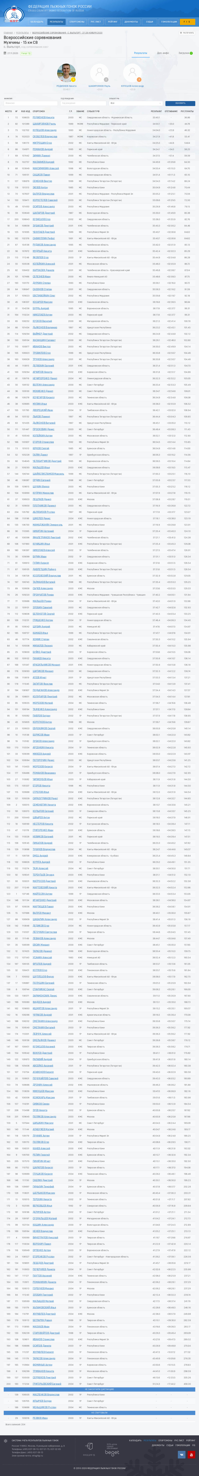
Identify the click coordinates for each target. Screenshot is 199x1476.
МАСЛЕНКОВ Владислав (46, 1395)
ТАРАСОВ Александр (44, 1358)
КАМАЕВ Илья (40, 633)
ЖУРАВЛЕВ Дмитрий (44, 1314)
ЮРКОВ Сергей (41, 448)
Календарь (37, 22)
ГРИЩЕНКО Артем (43, 620)
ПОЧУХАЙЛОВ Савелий (45, 1078)
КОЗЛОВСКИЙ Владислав (47, 576)
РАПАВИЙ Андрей (42, 1059)
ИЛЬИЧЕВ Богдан (42, 1401)
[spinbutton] (83, 103)
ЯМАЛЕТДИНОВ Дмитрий (47, 537)
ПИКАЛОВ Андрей (43, 843)
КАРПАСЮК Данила (43, 270)
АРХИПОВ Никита (42, 372)
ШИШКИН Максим (43, 1123)
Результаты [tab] (140, 53)
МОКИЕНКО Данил (43, 391)
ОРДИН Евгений (41, 480)
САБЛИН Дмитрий (43, 1180)
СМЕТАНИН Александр (45, 1021)
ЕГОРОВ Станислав (43, 442)
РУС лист (96, 22)
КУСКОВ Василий (42, 321)
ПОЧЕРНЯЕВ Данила (44, 1269)
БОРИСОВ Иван (41, 735)
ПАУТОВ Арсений (42, 1276)
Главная (8, 33)
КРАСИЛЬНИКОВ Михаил (46, 665)
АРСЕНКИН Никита (43, 747)
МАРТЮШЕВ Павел (43, 907)
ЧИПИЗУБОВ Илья (43, 779)
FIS (187, 22)
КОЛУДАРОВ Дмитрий (45, 697)
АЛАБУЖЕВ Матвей (43, 1129)
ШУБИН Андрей (41, 627)
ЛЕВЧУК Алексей (42, 1034)
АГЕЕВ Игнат (39, 677)
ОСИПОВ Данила (42, 1346)
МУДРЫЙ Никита (42, 251)
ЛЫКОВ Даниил (41, 417)
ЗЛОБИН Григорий (43, 1295)
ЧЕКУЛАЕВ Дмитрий (44, 232)
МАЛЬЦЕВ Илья (41, 467)
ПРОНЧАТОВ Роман (43, 595)
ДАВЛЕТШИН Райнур (44, 569)
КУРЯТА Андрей (41, 862)
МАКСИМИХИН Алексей (46, 168)
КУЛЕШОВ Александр (132, 86)
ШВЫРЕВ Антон (41, 817)
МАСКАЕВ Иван (41, 1327)
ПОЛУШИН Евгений (43, 983)
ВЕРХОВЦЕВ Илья (42, 1206)
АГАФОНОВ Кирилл (43, 1072)
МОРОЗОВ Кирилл (43, 767)
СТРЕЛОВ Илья (41, 792)
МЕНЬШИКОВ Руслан (44, 1407)
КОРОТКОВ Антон (42, 722)
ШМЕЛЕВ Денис (42, 518)
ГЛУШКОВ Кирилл (43, 1174)
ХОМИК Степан (41, 639)
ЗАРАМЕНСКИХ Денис (45, 996)
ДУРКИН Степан (42, 283)
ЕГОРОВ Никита (41, 786)
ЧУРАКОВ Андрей (42, 1015)
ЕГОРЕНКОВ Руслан (43, 1257)
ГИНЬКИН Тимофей (43, 1187)
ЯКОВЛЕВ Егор (41, 257)
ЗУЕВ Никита (40, 1110)
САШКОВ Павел (41, 175)
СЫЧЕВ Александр (43, 588)
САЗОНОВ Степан (42, 289)
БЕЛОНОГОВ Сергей (44, 614)
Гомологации (169, 22)
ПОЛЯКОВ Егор (41, 1142)
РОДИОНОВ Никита (66, 86)
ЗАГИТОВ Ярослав (43, 684)
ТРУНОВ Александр (43, 359)
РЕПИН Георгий (41, 1155)
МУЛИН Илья (40, 404)
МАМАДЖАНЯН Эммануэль (48, 525)
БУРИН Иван (39, 557)
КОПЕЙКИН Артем (43, 436)
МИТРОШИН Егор (42, 143)
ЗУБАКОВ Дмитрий (43, 226)
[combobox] (136, 103)
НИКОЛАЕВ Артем (42, 315)
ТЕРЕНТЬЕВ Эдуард (43, 875)
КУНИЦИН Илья (41, 544)
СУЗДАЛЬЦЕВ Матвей (45, 1218)
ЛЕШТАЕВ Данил (42, 499)
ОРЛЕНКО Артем (42, 1250)
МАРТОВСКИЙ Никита (45, 887)
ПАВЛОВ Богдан (41, 716)
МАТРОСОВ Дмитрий (44, 881)
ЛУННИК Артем (41, 1136)
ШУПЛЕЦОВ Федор (43, 977)
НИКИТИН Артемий (43, 531)
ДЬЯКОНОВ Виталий (44, 423)
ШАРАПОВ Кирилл (43, 1167)
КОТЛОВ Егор (40, 970)
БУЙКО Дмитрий (42, 652)
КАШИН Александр (43, 1225)
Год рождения (67, 99)
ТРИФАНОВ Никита (43, 1371)
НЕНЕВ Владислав (43, 1231)
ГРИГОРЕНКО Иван (43, 830)
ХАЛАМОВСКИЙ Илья (44, 1307)
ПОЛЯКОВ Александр (44, 1117)
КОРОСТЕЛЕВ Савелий (45, 200)
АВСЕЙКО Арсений (43, 1066)
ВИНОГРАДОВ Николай (45, 1237)
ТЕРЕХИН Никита (42, 1199)
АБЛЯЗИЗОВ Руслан (44, 512)
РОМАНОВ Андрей (43, 149)
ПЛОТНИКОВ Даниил (44, 506)
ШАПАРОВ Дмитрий (44, 213)
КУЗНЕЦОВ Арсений (44, 1047)
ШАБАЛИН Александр (45, 919)
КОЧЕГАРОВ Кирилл (43, 397)
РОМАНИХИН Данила (44, 1282)
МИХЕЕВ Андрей (42, 754)
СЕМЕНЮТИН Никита (44, 805)
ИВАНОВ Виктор (42, 347)
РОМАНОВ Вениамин (44, 773)
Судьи (149, 22)
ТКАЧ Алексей (40, 868)
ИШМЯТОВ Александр (45, 1008)
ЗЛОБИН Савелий (42, 607)
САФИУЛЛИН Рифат (44, 238)
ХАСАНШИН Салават (44, 340)
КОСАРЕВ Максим (43, 302)
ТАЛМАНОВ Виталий (44, 582)
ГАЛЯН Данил (40, 455)
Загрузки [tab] (186, 53)
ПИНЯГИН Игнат (41, 1161)
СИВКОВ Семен (41, 1104)
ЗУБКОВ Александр (43, 741)
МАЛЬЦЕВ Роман (42, 601)
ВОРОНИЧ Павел (42, 1244)
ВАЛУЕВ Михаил (42, 913)
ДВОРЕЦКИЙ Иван (43, 410)
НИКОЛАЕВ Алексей (44, 550)
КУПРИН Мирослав (43, 493)
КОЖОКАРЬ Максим (44, 1097)
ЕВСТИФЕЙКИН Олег (44, 296)
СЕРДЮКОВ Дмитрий (44, 1378)
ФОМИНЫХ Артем (42, 1365)
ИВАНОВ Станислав (43, 1339)
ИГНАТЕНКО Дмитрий (45, 900)
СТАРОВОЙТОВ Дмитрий (46, 1333)
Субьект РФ (114, 99)
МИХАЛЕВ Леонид (43, 646)
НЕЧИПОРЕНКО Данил (45, 378)
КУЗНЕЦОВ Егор (41, 219)
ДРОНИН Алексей (43, 1085)
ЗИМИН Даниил (41, 156)
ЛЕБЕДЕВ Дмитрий (43, 1263)
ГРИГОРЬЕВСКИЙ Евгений (47, 1384)
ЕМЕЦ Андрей (40, 856)
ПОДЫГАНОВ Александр (46, 690)
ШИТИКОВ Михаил (43, 671)
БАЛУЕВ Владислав (43, 194)
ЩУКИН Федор (41, 487)
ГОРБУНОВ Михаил (43, 1288)
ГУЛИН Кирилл (41, 563)
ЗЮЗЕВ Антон (40, 187)
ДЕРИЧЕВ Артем (42, 1212)
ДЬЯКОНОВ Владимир (45, 327)
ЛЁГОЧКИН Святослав (45, 932)
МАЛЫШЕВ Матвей (43, 1301)
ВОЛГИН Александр (43, 385)
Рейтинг (113, 22)
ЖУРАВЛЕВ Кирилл (43, 1352)
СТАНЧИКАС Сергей (43, 989)
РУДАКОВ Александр (44, 245)
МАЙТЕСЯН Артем (42, 894)
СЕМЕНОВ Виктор (42, 181)
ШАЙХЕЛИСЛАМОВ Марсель (48, 474)
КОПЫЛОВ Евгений (43, 811)
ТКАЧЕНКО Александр (45, 709)
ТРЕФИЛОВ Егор (42, 353)
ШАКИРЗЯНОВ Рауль (99, 86)
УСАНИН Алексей (42, 957)
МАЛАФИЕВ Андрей (43, 162)
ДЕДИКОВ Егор (41, 926)
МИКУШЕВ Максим (43, 1091)
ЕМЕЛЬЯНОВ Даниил (44, 1040)
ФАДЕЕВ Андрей (42, 1002)
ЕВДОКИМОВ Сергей (44, 728)
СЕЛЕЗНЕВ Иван (41, 277)
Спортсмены (77, 22)
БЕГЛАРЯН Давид (42, 1320)
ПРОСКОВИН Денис (43, 429)
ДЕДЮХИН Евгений (43, 366)
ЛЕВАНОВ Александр (44, 938)
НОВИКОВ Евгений (43, 837)
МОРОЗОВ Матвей (43, 703)
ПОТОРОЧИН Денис (43, 760)
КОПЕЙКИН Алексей (44, 264)
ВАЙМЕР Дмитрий (43, 334)
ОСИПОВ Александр (44, 207)
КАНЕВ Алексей (41, 1148)
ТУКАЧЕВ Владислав (44, 849)
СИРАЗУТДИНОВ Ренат (45, 798)
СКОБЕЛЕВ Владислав (45, 137)
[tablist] (99, 53)
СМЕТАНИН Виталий (44, 1027)
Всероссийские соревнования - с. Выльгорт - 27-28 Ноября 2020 (67, 33)
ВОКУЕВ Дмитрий (42, 1053)
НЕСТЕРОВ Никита (43, 824)
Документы (131, 22)
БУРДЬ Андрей (41, 308)
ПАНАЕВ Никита (42, 658)
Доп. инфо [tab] (163, 53)
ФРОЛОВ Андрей (42, 964)
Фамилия (8, 99)
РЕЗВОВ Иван (40, 1418)
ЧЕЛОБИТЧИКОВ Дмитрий (47, 461)
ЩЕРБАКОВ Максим (44, 1193)
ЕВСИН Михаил (41, 945)
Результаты (56, 22)
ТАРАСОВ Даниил (42, 951)
